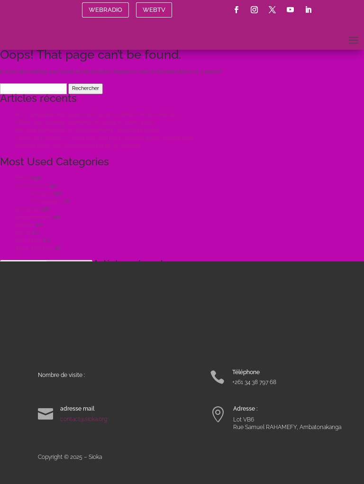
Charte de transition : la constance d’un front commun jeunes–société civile (104, 138)
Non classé (28, 240)
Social (22, 233)
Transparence (46, 201)
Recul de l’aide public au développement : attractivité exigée (87, 130)
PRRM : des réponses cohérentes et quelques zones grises (84, 122)
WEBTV (154, 9)
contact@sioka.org (83, 419)
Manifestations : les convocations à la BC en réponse (77, 146)
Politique (41, 193)
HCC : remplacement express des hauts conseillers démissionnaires (95, 114)
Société (24, 225)
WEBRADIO (105, 9)
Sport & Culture (34, 248)
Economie (27, 209)
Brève (22, 178)
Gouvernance (31, 186)
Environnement (33, 217)
